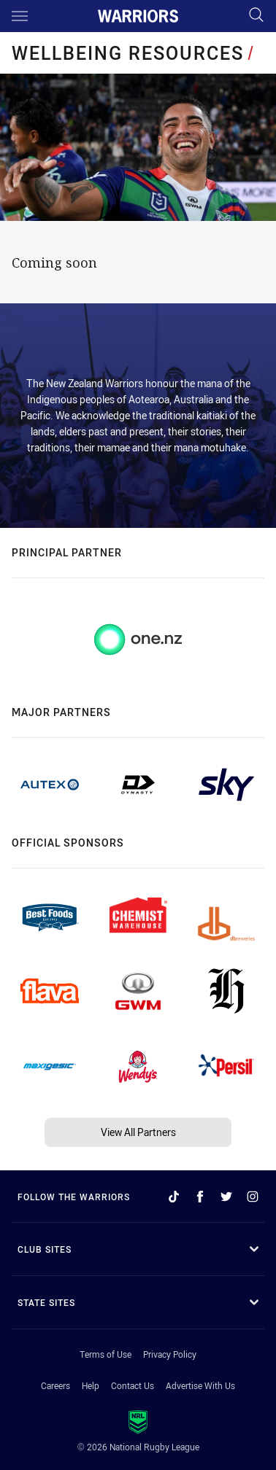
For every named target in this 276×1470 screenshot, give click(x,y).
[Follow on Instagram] (252, 1196)
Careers (55, 1385)
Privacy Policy (169, 1354)
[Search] (256, 16)
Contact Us (132, 1385)
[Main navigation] (20, 16)
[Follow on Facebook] (200, 1196)
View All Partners (138, 1132)
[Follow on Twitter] (226, 1196)
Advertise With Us (200, 1385)
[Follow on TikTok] (174, 1196)
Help (90, 1385)
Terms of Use (105, 1354)
